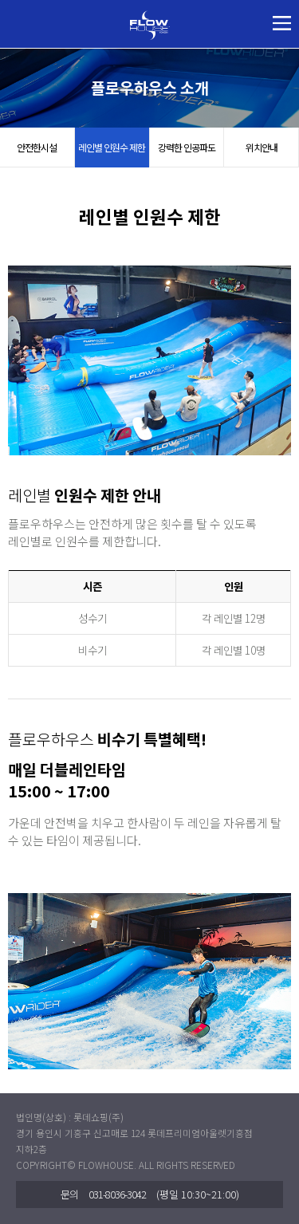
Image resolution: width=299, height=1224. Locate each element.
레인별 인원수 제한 (111, 147)
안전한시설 (37, 147)
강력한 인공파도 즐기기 (186, 153)
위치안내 (261, 147)
